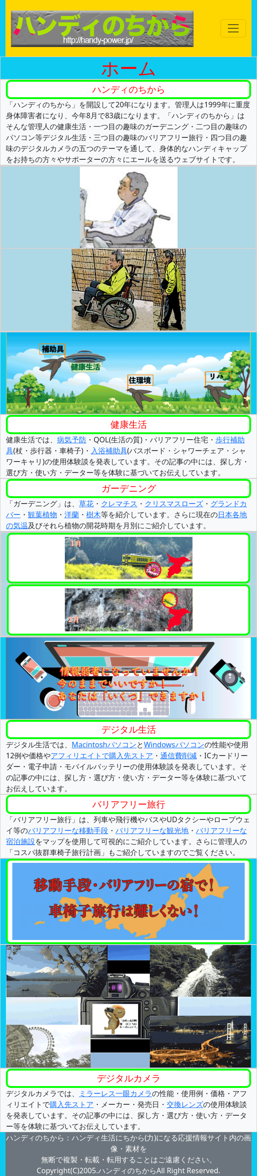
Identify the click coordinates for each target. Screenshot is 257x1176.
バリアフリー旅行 (128, 804)
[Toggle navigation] (233, 28)
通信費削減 (178, 756)
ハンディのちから (128, 89)
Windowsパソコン (174, 745)
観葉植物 (42, 514)
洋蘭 (71, 514)
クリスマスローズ (174, 504)
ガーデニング (128, 488)
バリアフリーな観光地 (152, 830)
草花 (86, 504)
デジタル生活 (128, 729)
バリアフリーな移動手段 (68, 830)
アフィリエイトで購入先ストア (102, 756)
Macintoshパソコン (104, 745)
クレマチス (119, 504)
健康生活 (128, 424)
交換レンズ (185, 1104)
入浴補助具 (109, 451)
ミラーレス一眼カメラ (115, 1093)
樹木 (93, 514)
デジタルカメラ (129, 1078)
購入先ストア (72, 1104)
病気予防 (71, 440)
